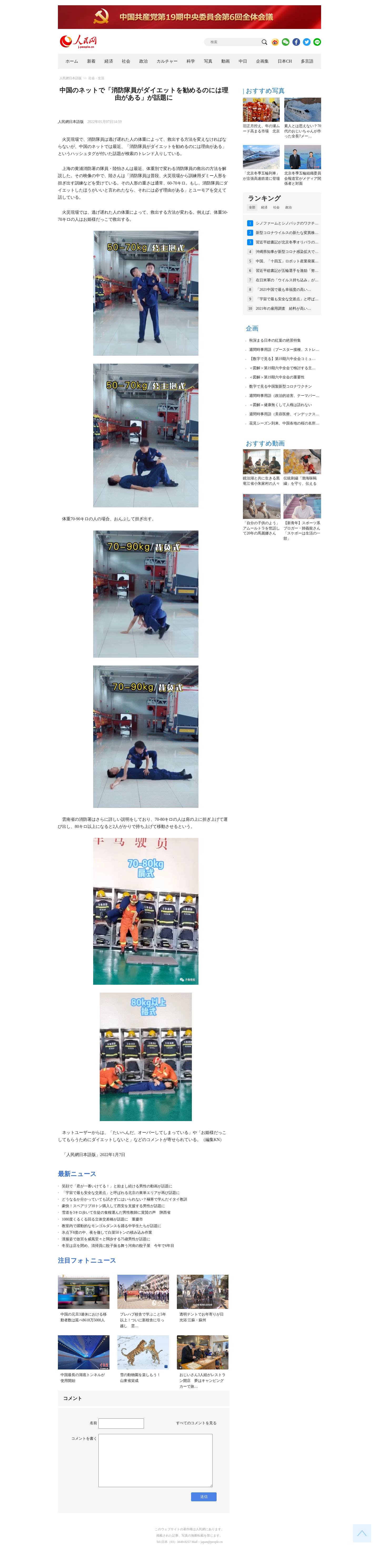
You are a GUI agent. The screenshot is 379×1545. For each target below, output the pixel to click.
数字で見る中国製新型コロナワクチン (280, 386)
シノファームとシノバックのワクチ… (287, 223)
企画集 (262, 61)
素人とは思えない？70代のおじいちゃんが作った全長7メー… (302, 131)
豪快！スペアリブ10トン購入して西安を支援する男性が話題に (113, 1206)
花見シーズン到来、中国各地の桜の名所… (284, 423)
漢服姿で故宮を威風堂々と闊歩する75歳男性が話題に (106, 1239)
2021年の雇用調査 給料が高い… (283, 309)
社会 (126, 61)
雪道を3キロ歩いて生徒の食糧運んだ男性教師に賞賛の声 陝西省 (116, 1212)
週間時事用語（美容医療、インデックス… (284, 414)
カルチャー (167, 61)
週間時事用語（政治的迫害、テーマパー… (284, 396)
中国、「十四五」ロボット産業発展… (287, 261)
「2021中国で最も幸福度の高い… (283, 290)
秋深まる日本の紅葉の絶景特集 (275, 340)
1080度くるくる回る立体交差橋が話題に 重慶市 (102, 1219)
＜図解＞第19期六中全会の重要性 (277, 377)
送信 (204, 1497)
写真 (208, 61)
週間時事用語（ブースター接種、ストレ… (284, 350)
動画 (225, 61)
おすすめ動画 (265, 443)
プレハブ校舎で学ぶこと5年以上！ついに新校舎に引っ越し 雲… (143, 1320)
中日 (243, 61)
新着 (91, 61)
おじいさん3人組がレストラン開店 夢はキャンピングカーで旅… (202, 1380)
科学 (191, 61)
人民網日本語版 (70, 78)
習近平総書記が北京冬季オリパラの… (287, 242)
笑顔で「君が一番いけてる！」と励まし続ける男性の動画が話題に (117, 1186)
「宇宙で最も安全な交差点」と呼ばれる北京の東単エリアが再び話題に (121, 1193)
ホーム (72, 61)
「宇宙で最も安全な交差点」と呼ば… (287, 299)
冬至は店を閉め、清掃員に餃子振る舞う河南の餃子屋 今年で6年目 (118, 1246)
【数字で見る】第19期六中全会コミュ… (282, 359)
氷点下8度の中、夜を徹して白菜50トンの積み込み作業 (107, 1232)
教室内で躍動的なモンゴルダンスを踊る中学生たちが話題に (111, 1226)
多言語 (307, 61)
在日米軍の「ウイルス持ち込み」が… (287, 280)
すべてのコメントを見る (196, 1423)
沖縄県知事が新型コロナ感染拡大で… (287, 252)
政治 (143, 61)
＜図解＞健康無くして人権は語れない (280, 405)
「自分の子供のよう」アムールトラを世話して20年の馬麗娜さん (261, 528)
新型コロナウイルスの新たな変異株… (287, 233)
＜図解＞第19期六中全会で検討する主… (282, 368)
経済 (108, 61)
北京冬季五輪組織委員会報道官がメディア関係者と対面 (302, 178)
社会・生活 (96, 78)
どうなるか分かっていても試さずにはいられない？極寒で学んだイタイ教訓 (124, 1199)
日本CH (285, 61)
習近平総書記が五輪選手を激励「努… (287, 271)
